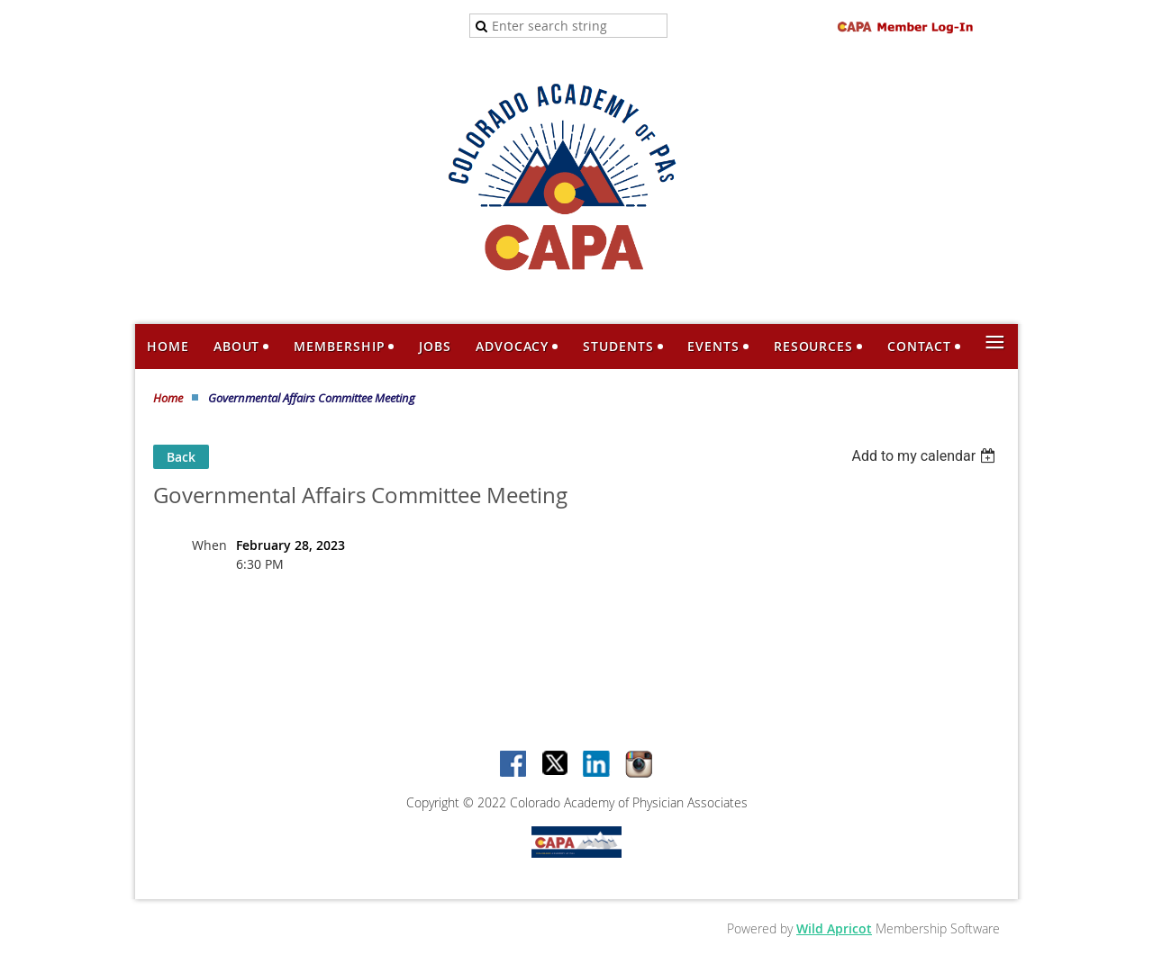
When (209, 545)
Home (168, 398)
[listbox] (925, 456)
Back (181, 456)
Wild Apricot (834, 928)
